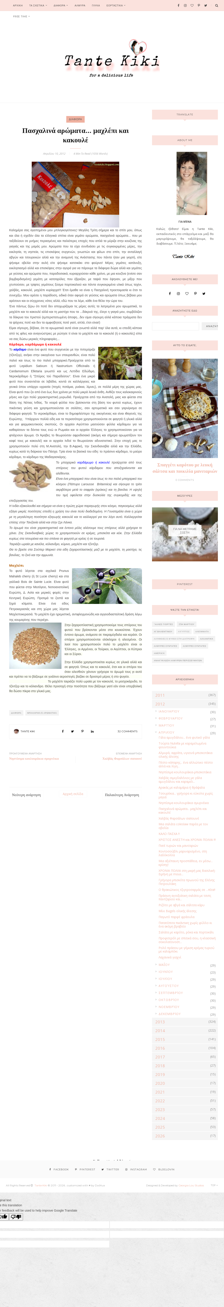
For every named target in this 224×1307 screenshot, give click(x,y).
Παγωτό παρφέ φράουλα (176, 917)
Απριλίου (166, 732)
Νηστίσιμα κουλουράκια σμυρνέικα (184, 803)
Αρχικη (18, 5)
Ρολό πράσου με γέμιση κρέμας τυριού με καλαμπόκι (186, 950)
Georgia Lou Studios (191, 1185)
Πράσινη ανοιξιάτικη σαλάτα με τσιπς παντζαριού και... (185, 897)
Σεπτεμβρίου (171, 993)
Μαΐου (164, 965)
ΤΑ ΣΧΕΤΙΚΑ (36, 5)
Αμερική (159, 653)
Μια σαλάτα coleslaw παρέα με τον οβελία (183, 826)
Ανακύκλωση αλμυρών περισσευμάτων (178, 660)
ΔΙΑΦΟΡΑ (59, 5)
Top (214, 1185)
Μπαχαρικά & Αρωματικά (42, 713)
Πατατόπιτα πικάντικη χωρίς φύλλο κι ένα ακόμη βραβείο (185, 925)
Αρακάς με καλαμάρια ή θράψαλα (182, 787)
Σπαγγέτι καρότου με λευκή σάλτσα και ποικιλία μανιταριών (185, 467)
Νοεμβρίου (169, 1007)
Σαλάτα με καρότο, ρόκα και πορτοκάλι (186, 932)
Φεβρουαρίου (171, 718)
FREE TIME (20, 16)
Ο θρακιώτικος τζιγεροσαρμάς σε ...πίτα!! (187, 890)
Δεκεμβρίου (170, 1014)
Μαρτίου (166, 725)
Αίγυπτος (184, 631)
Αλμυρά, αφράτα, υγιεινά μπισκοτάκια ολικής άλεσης (185, 755)
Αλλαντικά (206, 638)
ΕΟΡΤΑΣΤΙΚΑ (115, 5)
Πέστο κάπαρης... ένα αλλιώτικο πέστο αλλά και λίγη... (186, 764)
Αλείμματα (202, 631)
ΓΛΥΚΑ (96, 5)
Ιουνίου (166, 972)
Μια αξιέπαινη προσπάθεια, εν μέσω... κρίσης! (186, 863)
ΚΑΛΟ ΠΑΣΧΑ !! (169, 834)
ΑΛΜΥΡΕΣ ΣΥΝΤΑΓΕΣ (165, 646)
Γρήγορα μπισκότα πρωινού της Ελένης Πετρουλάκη (187, 882)
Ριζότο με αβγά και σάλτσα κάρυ (182, 905)
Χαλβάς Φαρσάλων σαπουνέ (179, 818)
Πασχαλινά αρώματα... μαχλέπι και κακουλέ (183, 811)
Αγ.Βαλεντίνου (163, 631)
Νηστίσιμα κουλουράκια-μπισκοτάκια (185, 772)
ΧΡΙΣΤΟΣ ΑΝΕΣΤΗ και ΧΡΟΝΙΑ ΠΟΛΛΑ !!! (187, 840)
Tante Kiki (28, 731)
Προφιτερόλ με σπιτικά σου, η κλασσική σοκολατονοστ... (187, 940)
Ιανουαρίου (169, 711)
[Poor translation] (16, 1217)
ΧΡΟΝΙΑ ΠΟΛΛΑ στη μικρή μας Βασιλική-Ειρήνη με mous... (187, 872)
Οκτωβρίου (169, 1000)
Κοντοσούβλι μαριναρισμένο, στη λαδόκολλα (183, 853)
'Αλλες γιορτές (163, 624)
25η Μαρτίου (186, 624)
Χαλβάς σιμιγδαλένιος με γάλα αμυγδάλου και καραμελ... (180, 780)
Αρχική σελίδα (73, 794)
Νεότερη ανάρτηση (26, 795)
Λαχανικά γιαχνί (170, 957)
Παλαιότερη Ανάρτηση (122, 795)
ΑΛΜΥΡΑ (80, 5)
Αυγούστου (169, 986)
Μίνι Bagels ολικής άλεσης (177, 911)
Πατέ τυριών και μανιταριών (178, 845)
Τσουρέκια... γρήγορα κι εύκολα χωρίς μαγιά (186, 795)
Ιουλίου (165, 979)
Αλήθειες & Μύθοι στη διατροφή (174, 638)
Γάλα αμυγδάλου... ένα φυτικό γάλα (184, 737)
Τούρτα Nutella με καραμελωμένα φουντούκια (182, 745)
